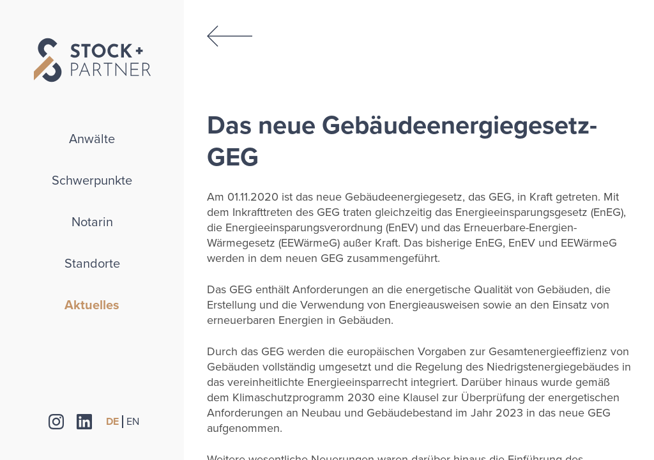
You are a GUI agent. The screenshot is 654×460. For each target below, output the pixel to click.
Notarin (92, 222)
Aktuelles (92, 305)
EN (132, 421)
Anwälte (92, 139)
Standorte (92, 264)
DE (112, 421)
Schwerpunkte (92, 180)
